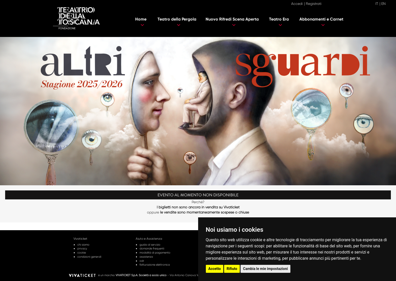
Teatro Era (279, 21)
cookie (81, 252)
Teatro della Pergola (177, 21)
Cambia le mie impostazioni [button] (265, 269)
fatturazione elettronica (155, 264)
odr (142, 261)
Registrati (313, 4)
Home (140, 21)
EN (383, 4)
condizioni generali (89, 256)
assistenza (146, 256)
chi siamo (83, 244)
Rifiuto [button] (232, 269)
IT (376, 4)
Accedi (297, 4)
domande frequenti (152, 248)
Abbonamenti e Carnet (321, 21)
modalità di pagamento (155, 252)
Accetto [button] (214, 269)
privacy (82, 248)
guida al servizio (150, 244)
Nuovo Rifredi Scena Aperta (232, 21)
